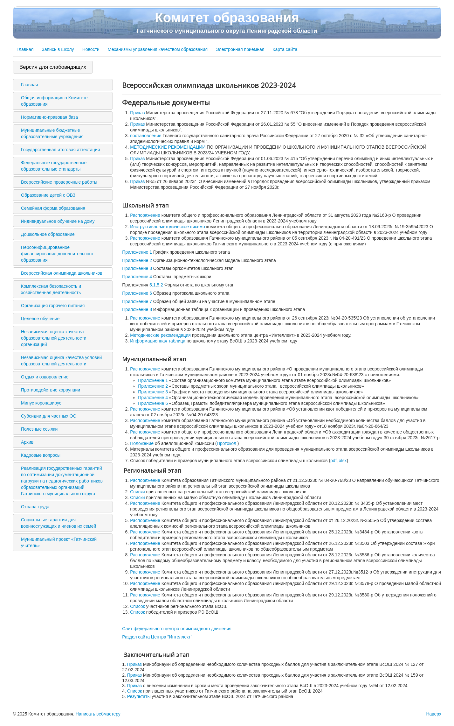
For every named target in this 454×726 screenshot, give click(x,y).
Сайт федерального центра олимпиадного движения (176, 628)
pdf (333, 460)
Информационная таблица (157, 340)
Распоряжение (145, 215)
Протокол (226, 443)
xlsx (343, 460)
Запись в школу (58, 49)
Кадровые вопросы (40, 455)
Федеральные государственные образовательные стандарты (53, 166)
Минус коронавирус (41, 402)
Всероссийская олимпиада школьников (61, 273)
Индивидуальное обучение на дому (57, 221)
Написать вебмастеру (98, 713)
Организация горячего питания (53, 305)
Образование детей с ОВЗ (48, 195)
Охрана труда (35, 506)
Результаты (139, 696)
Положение (142, 443)
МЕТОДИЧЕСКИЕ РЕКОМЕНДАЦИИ (167, 147)
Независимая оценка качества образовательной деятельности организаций (53, 338)
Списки (137, 491)
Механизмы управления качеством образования (158, 49)
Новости (91, 49)
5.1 (152, 284)
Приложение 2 (137, 260)
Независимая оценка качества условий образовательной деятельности (61, 360)
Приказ (137, 112)
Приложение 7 (137, 301)
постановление (145, 135)
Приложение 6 (137, 293)
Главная (25, 49)
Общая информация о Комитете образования (54, 101)
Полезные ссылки (39, 429)
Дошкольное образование (48, 234)
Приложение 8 (137, 309)
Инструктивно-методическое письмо (167, 226)
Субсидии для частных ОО (48, 416)
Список (137, 606)
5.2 (160, 284)
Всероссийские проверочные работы (59, 182)
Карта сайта (284, 49)
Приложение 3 (137, 268)
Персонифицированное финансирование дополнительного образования (57, 254)
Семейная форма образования (53, 208)
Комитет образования (227, 22)
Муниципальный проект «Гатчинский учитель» (59, 542)
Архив (27, 442)
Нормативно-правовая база (49, 117)
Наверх (433, 713)
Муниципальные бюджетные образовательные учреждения (52, 133)
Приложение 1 (137, 252)
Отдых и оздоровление (44, 376)
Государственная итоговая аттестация (60, 149)
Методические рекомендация (160, 335)
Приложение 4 (137, 276)
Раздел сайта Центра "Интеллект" (157, 636)
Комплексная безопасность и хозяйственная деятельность (51, 289)
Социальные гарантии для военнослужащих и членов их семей (58, 523)
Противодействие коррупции (50, 389)
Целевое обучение (40, 318)
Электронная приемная (240, 49)
